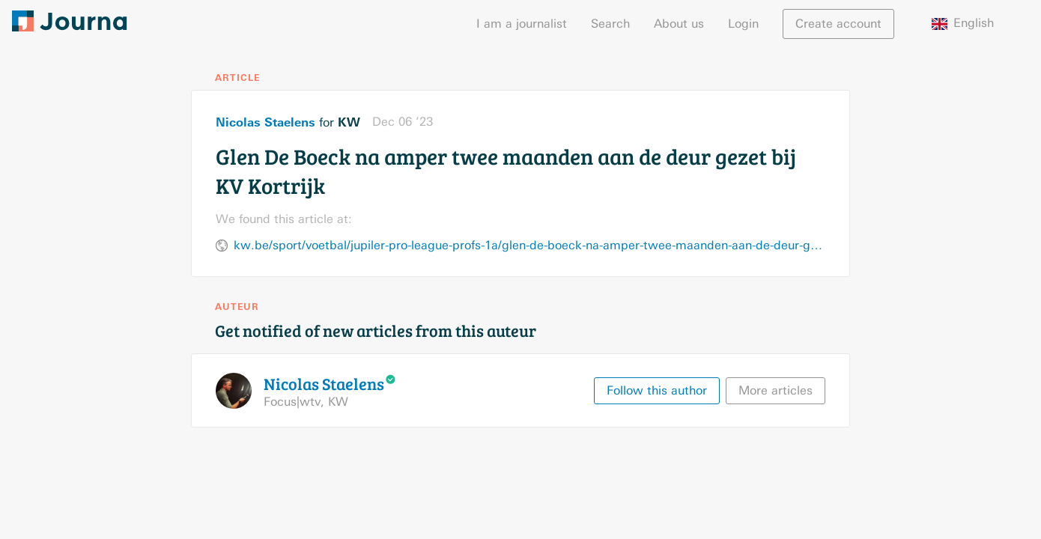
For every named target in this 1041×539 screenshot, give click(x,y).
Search (610, 23)
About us (679, 23)
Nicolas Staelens (265, 122)
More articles (775, 390)
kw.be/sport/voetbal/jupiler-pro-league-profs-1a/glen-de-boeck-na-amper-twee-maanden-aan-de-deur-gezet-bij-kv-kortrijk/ (529, 245)
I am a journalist (521, 23)
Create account (838, 23)
